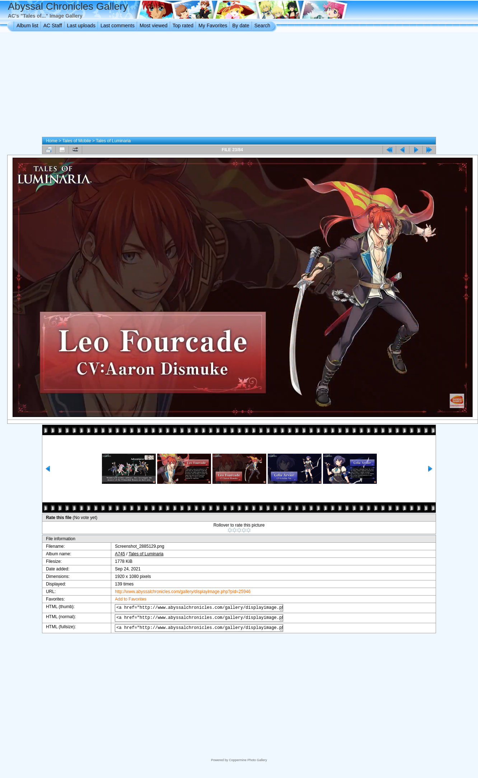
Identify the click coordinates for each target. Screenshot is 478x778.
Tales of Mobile (76, 140)
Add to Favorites (125, 599)
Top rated (183, 25)
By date (240, 25)
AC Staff (52, 25)
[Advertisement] (239, 86)
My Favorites (212, 25)
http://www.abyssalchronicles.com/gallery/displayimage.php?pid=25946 (177, 591)
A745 (114, 553)
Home (51, 140)
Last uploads (81, 25)
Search (262, 25)
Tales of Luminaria (113, 140)
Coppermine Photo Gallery (248, 760)
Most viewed (154, 25)
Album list (27, 25)
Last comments (117, 25)
